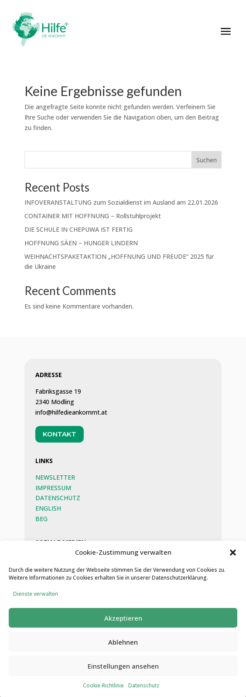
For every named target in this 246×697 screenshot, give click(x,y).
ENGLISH (48, 508)
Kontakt (59, 434)
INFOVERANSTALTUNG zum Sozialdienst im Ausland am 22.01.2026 (121, 202)
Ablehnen (123, 646)
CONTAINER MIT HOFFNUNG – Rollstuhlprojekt (92, 216)
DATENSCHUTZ (57, 498)
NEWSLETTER (55, 477)
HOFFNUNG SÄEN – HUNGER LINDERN (81, 243)
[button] (233, 556)
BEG (41, 519)
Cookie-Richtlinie (103, 690)
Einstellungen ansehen (123, 670)
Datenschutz (143, 690)
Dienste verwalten (35, 598)
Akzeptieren (123, 622)
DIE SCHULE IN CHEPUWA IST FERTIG (78, 229)
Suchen (206, 160)
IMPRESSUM (53, 488)
